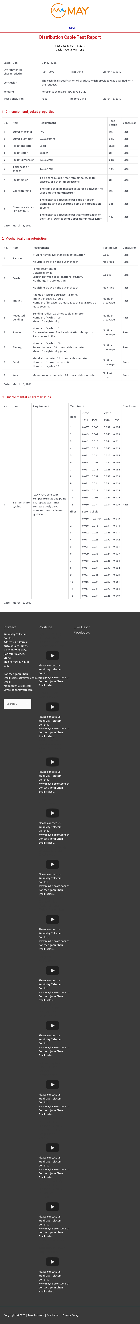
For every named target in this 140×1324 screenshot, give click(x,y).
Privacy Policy (70, 1315)
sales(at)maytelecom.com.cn (28, 678)
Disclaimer (53, 1315)
